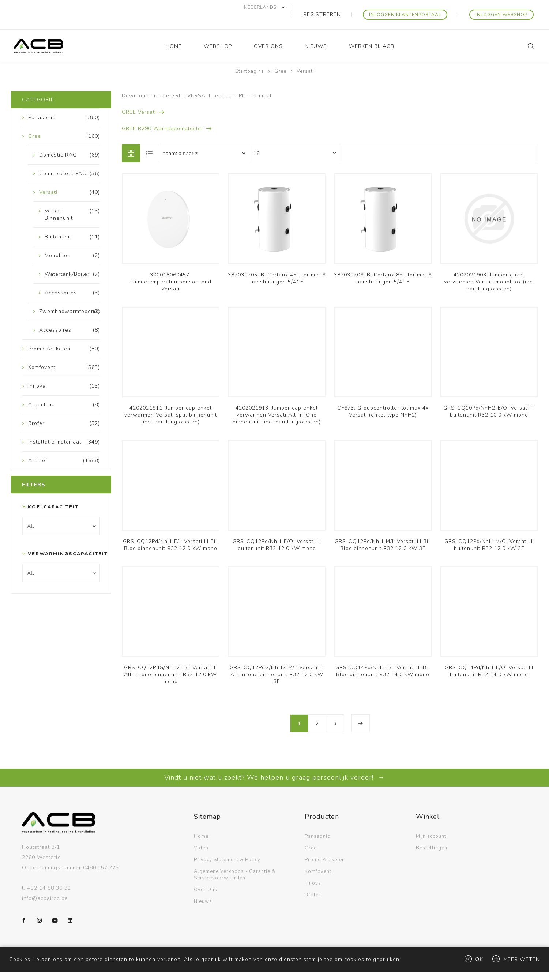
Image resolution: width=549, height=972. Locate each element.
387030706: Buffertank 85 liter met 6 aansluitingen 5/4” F (383, 264)
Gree (311, 833)
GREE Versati (139, 97)
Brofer (313, 880)
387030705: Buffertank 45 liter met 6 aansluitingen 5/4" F (277, 264)
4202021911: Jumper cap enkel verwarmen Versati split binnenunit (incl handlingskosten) (170, 400)
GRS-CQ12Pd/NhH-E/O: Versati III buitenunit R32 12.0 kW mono (277, 530)
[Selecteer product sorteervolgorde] (203, 138)
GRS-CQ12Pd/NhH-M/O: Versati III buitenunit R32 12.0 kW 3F (489, 530)
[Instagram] (39, 906)
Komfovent (318, 857)
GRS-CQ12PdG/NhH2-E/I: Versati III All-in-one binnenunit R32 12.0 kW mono (170, 659)
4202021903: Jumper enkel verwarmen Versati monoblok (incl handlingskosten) (489, 267)
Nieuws (203, 887)
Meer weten (521, 959)
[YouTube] (55, 906)
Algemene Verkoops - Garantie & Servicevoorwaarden (234, 860)
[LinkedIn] (70, 906)
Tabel (131, 138)
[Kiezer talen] (295, 7)
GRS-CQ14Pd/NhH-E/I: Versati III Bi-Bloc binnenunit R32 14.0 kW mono (382, 656)
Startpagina (249, 56)
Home (201, 821)
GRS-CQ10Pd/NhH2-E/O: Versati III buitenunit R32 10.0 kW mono (489, 397)
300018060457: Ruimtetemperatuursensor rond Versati (170, 267)
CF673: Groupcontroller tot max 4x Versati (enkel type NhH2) (383, 397)
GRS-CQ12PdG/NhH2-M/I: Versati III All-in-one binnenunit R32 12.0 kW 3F (277, 659)
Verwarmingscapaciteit (59, 539)
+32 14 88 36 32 (49, 873)
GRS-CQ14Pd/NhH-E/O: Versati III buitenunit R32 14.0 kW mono (489, 656)
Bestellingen (431, 833)
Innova (313, 868)
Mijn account (431, 821)
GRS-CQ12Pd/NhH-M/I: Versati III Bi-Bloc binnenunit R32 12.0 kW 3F (383, 530)
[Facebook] (24, 906)
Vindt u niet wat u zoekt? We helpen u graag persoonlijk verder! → (274, 762)
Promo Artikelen (325, 845)
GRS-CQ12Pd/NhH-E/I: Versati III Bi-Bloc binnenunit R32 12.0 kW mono (170, 530)
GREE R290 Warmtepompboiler (162, 113)
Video (201, 833)
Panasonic (317, 821)
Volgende (360, 708)
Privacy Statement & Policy (227, 845)
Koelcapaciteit (53, 492)
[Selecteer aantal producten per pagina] (294, 138)
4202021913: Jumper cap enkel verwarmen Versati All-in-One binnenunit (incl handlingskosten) (277, 400)
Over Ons (205, 875)
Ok (479, 959)
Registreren (346, 7)
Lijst (149, 138)
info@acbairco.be (45, 883)
